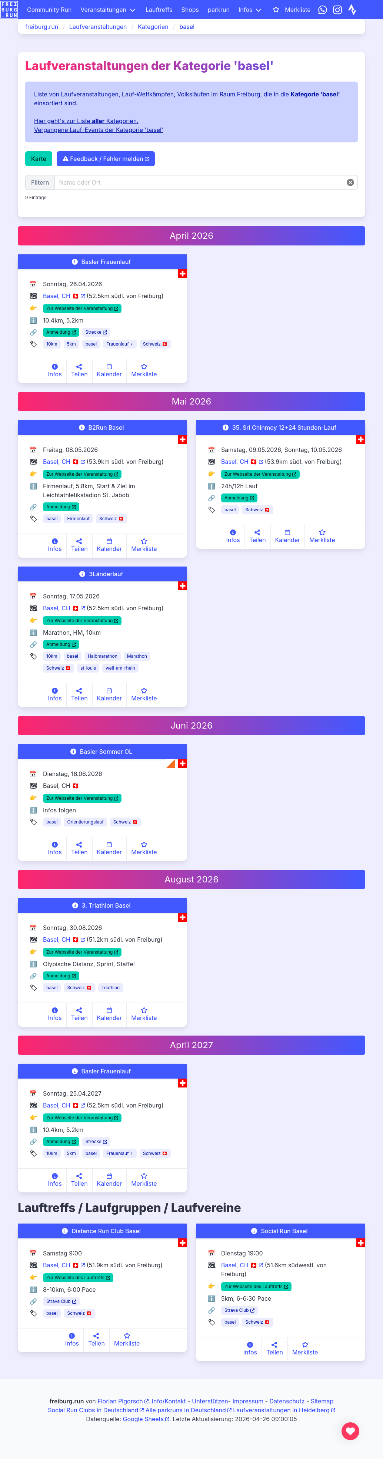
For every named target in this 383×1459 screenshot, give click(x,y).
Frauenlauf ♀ (119, 344)
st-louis (88, 668)
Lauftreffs (159, 9)
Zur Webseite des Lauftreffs (75, 1277)
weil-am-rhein (120, 668)
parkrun (219, 9)
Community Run (49, 9)
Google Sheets (143, 1419)
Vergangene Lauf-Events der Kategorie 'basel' (98, 129)
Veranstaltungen (103, 9)
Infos (245, 9)
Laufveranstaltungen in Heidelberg (281, 1410)
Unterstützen (210, 1401)
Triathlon (110, 987)
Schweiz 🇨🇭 (155, 344)
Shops (190, 9)
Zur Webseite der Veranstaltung (79, 308)
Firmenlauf (78, 518)
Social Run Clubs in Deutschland (93, 1410)
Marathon (137, 656)
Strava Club (58, 1301)
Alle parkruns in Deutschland (186, 1410)
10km (51, 344)
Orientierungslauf (85, 822)
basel (91, 344)
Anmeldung (58, 332)
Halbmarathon (102, 656)
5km (71, 344)
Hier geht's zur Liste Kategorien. (86, 121)
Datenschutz (287, 1401)
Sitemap (322, 1401)
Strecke (93, 332)
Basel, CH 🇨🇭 (61, 296)
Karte (38, 158)
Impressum (248, 1401)
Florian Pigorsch (120, 1401)
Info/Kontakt (169, 1401)
